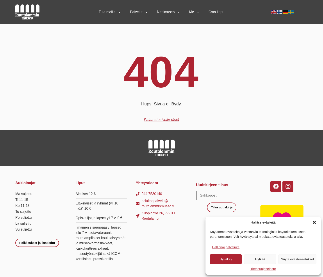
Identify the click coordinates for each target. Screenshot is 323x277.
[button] (314, 222)
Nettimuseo (168, 12)
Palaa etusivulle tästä (161, 120)
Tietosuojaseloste (263, 269)
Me (194, 12)
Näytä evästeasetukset (297, 259)
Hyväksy (226, 259)
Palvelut (139, 12)
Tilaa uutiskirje (221, 207)
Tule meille (110, 12)
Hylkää (260, 259)
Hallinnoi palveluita (225, 247)
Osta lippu (216, 12)
